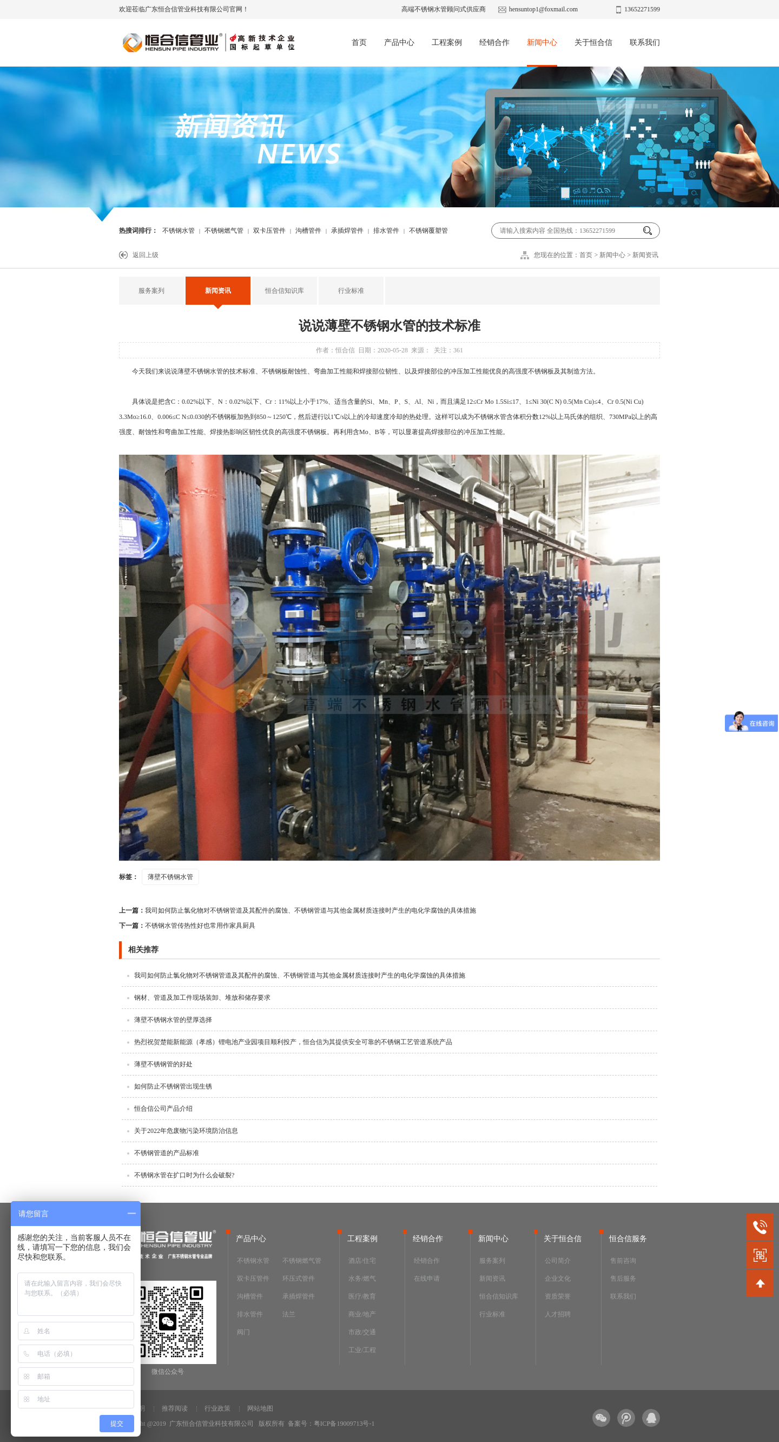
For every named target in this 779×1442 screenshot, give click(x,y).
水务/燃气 (362, 1278)
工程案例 (447, 42)
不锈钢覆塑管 (428, 230)
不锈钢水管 (178, 230)
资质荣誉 (558, 1296)
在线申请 (427, 1278)
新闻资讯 (645, 255)
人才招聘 (558, 1314)
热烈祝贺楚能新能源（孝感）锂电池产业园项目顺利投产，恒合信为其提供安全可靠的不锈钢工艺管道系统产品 (293, 1042)
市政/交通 (362, 1332)
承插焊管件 (347, 230)
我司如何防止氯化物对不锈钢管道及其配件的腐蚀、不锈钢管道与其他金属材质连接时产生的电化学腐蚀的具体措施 (297, 910)
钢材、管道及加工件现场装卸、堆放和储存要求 (202, 997)
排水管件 (386, 230)
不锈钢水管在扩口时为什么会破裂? (184, 1175)
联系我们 (645, 42)
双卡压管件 (269, 230)
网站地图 (260, 1408)
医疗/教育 (362, 1296)
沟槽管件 (308, 230)
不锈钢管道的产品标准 (166, 1153)
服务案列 (151, 290)
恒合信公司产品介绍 (163, 1108)
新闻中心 (542, 42)
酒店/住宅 (362, 1260)
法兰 (288, 1314)
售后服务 (623, 1278)
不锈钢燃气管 (223, 230)
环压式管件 (298, 1278)
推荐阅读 (175, 1408)
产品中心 (399, 42)
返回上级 (146, 255)
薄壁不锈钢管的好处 (163, 1064)
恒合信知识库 (284, 290)
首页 (359, 42)
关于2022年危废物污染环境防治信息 (186, 1131)
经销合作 (494, 42)
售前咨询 (623, 1260)
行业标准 (351, 290)
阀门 (243, 1332)
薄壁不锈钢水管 (200, 371)
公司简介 (558, 1260)
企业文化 (558, 1278)
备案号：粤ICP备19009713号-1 (331, 1423)
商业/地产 (362, 1314)
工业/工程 (362, 1350)
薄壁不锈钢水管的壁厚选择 (173, 1020)
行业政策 (217, 1408)
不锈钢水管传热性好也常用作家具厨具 (187, 925)
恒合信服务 (628, 1239)
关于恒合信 (593, 42)
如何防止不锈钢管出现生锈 (173, 1086)
